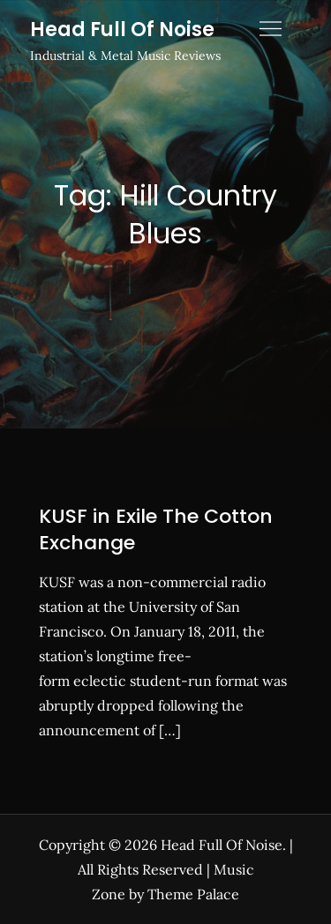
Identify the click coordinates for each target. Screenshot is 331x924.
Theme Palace (193, 894)
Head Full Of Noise (122, 29)
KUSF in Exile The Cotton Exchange (156, 529)
